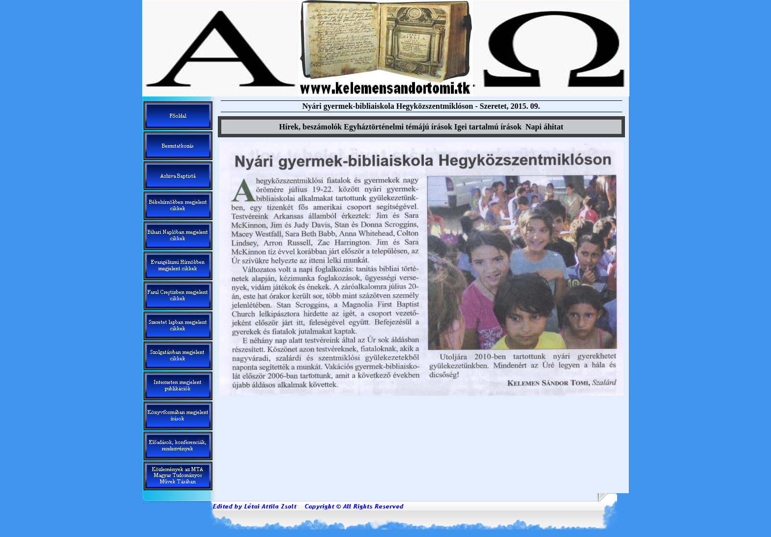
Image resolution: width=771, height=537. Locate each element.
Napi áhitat (544, 127)
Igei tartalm (488, 127)
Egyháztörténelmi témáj (398, 127)
